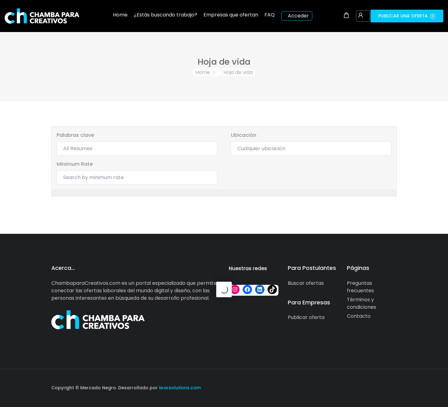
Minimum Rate (75, 164)
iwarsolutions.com (179, 388)
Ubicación (243, 135)
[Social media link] (391, 387)
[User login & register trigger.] (360, 16)
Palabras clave (75, 135)
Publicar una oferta (407, 16)
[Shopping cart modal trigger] (346, 16)
